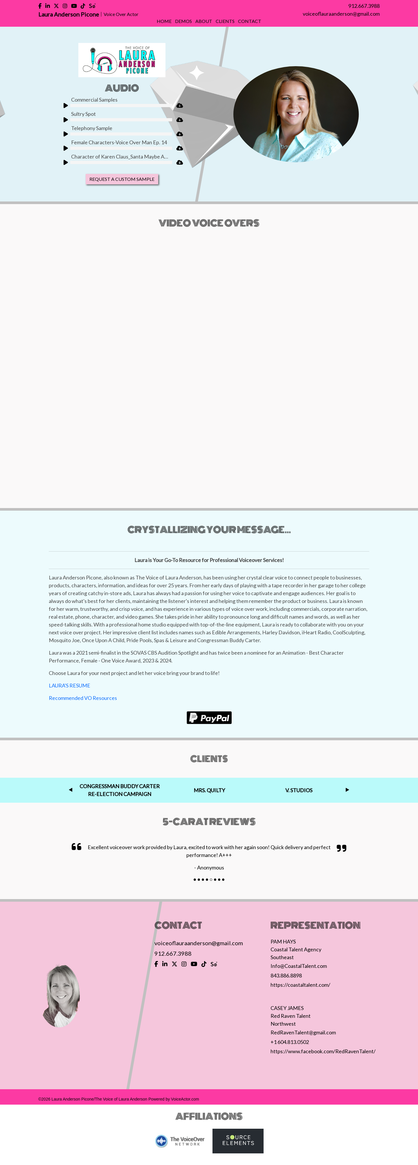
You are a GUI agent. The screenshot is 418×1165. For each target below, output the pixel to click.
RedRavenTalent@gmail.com (303, 1032)
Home (164, 21)
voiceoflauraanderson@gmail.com (341, 13)
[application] (116, 107)
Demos (183, 21)
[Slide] (195, 879)
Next (347, 790)
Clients (225, 21)
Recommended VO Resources (83, 698)
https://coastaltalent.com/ (300, 985)
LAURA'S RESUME (69, 685)
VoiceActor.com (185, 1099)
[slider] (121, 105)
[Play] (64, 105)
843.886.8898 (286, 975)
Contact (249, 21)
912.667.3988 (364, 6)
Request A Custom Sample (121, 179)
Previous (70, 790)
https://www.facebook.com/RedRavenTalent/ (323, 1051)
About (203, 21)
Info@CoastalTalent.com (299, 966)
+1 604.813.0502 (290, 1042)
